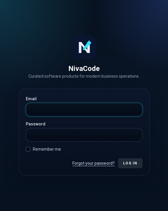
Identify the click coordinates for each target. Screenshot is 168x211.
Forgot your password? (93, 163)
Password (35, 124)
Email (31, 98)
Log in (130, 163)
